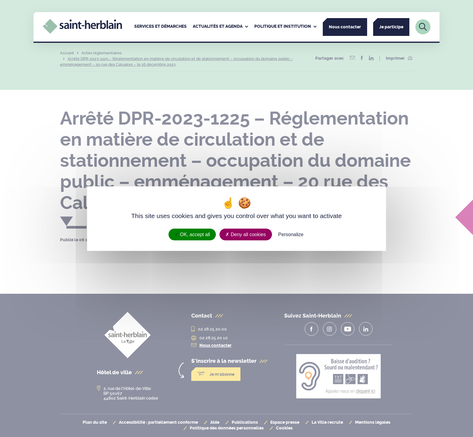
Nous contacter (345, 27)
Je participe (391, 27)
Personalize (290, 234)
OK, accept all (192, 234)
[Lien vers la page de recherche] (422, 26)
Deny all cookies (245, 234)
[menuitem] (160, 27)
